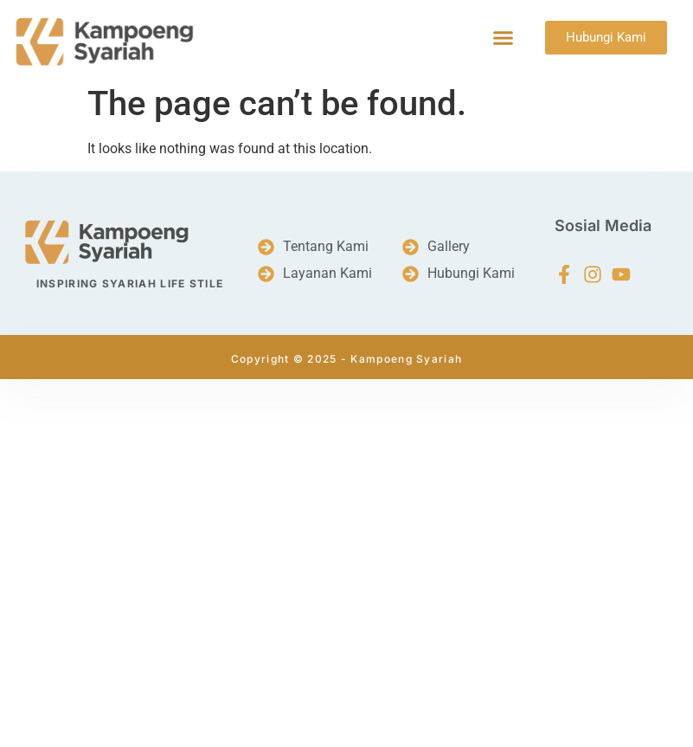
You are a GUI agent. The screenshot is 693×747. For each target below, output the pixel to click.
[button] (503, 38)
